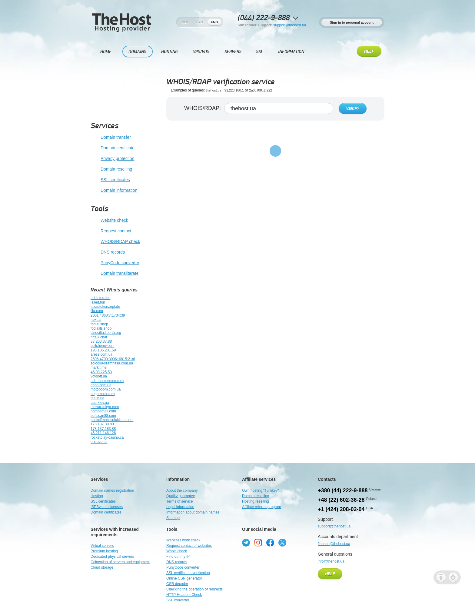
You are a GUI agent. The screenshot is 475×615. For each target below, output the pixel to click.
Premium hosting (104, 551)
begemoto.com (103, 394)
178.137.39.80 (102, 424)
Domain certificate (113, 148)
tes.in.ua (97, 398)
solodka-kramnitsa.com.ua (112, 363)
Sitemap (173, 518)
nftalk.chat (99, 337)
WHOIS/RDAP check (115, 241)
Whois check (176, 551)
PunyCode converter (115, 263)
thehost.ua (213, 90)
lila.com (97, 311)
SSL (259, 51)
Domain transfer (111, 137)
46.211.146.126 (103, 433)
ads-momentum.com (107, 381)
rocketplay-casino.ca (107, 437)
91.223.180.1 (234, 90)
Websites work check (183, 540)
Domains (137, 51)
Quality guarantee (180, 496)
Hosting (169, 51)
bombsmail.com (103, 411)
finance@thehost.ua (334, 544)
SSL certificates (110, 180)
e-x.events (99, 442)
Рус (199, 22)
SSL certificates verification (188, 573)
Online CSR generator (184, 578)
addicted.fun (100, 298)
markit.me (99, 367)
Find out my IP (178, 556)
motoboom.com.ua (106, 389)
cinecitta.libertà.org (106, 333)
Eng (214, 22)
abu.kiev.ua (100, 403)
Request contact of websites (189, 546)
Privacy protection (112, 158)
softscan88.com (103, 416)
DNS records (108, 252)
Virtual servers (102, 546)
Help (369, 51)
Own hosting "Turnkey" (260, 490)
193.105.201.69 (103, 350)
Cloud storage (102, 567)
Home (105, 51)
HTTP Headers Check (184, 595)
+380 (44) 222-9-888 (343, 490)
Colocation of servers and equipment (120, 562)
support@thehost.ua (289, 25)
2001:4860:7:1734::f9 (108, 315)
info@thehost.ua (331, 561)
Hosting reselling (255, 501)
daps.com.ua (101, 385)
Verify (352, 108)
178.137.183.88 (103, 429)
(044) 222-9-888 (264, 18)
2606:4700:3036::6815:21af (113, 359)
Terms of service (179, 501)
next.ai (96, 319)
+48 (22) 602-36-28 (341, 500)
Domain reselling (111, 169)
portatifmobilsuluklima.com (112, 420)
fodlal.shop (99, 324)
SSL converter (177, 600)
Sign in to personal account (352, 22)
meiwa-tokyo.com (105, 407)
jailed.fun (98, 302)
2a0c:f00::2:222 (260, 90)
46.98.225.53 (101, 372)
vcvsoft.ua (99, 376)
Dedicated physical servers (112, 556)
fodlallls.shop (101, 328)
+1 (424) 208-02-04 (341, 509)
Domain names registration (112, 490)
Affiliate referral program (261, 507)
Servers (232, 51)
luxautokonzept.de (105, 306)
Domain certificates (106, 512)
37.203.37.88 (101, 341)
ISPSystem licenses (107, 507)
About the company (182, 490)
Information (291, 51)
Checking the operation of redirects (194, 589)
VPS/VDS (201, 51)
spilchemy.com (102, 346)
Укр (185, 22)
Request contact (111, 231)
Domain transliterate (114, 273)
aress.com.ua (101, 354)
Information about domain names (192, 512)
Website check (109, 220)
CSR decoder (177, 584)
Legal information (180, 507)
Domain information (114, 190)
